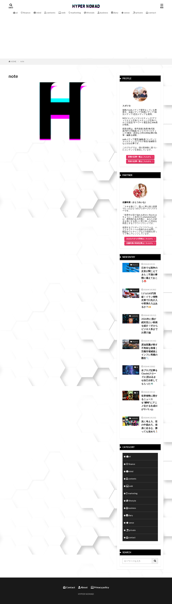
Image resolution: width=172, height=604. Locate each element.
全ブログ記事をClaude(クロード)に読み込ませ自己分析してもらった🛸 (149, 377)
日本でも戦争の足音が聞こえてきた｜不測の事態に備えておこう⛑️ (149, 274)
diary (114, 12)
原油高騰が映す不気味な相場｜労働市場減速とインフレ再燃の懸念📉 (149, 351)
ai (15, 12)
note (22, 61)
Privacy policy (100, 587)
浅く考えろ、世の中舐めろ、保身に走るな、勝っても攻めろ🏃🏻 (149, 426)
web (61, 12)
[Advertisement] (86, 38)
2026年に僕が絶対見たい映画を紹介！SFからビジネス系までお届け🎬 (149, 326)
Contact (69, 587)
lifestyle (89, 12)
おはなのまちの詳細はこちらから (139, 238)
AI (137, 367)
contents (49, 12)
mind (37, 12)
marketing (75, 12)
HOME (13, 61)
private (138, 12)
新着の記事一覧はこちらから (139, 157)
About (83, 587)
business (103, 12)
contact (151, 12)
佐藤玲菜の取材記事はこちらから (139, 243)
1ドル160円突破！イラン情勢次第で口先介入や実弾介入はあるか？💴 (149, 300)
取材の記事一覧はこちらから (139, 161)
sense (125, 12)
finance (25, 12)
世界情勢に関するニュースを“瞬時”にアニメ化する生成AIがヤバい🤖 (149, 402)
